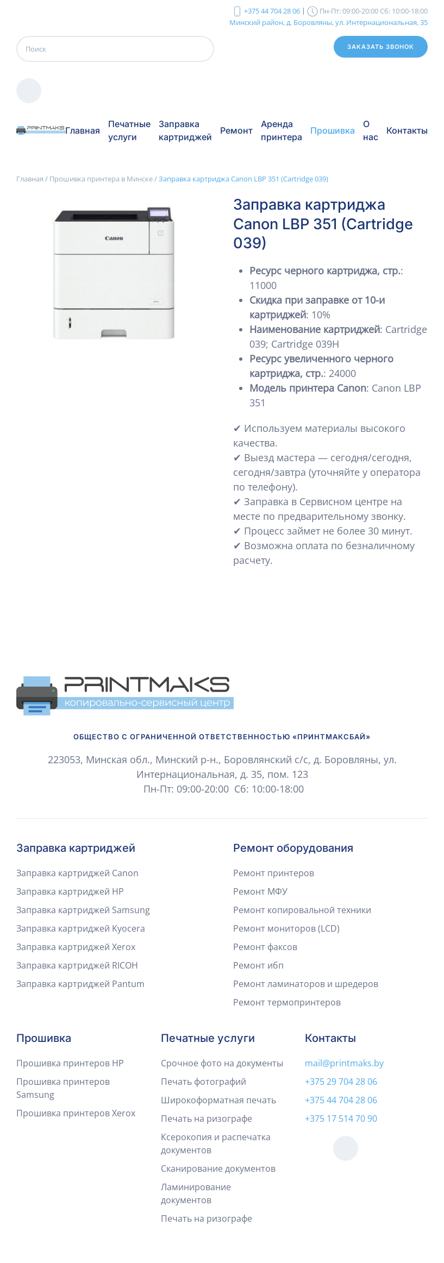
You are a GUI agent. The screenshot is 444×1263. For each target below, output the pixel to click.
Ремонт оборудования (293, 847)
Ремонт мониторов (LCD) (286, 928)
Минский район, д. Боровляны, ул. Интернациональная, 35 (328, 22)
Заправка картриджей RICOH (77, 965)
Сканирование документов (218, 1168)
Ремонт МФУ (260, 891)
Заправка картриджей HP (70, 891)
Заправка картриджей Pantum (80, 984)
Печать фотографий (203, 1082)
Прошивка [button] (332, 130)
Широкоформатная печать (218, 1100)
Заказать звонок (380, 47)
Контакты (407, 130)
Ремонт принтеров (273, 873)
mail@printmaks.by (344, 1063)
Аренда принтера (281, 130)
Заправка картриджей (75, 847)
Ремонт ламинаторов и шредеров (305, 984)
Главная (82, 130)
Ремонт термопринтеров (287, 1002)
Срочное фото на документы (222, 1063)
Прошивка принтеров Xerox (75, 1113)
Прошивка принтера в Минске (101, 179)
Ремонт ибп (258, 965)
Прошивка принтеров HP (70, 1063)
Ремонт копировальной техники (302, 910)
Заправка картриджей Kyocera (80, 928)
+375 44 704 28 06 (272, 11)
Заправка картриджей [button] (185, 130)
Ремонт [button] (236, 130)
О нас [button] (370, 130)
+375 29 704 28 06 (341, 1082)
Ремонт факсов (265, 947)
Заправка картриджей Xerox (75, 947)
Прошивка (43, 1038)
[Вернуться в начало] (40, 130)
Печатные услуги (208, 1038)
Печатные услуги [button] (129, 130)
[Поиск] (115, 49)
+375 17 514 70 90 (341, 1118)
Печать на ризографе (206, 1118)
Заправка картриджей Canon (77, 873)
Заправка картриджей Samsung (83, 910)
